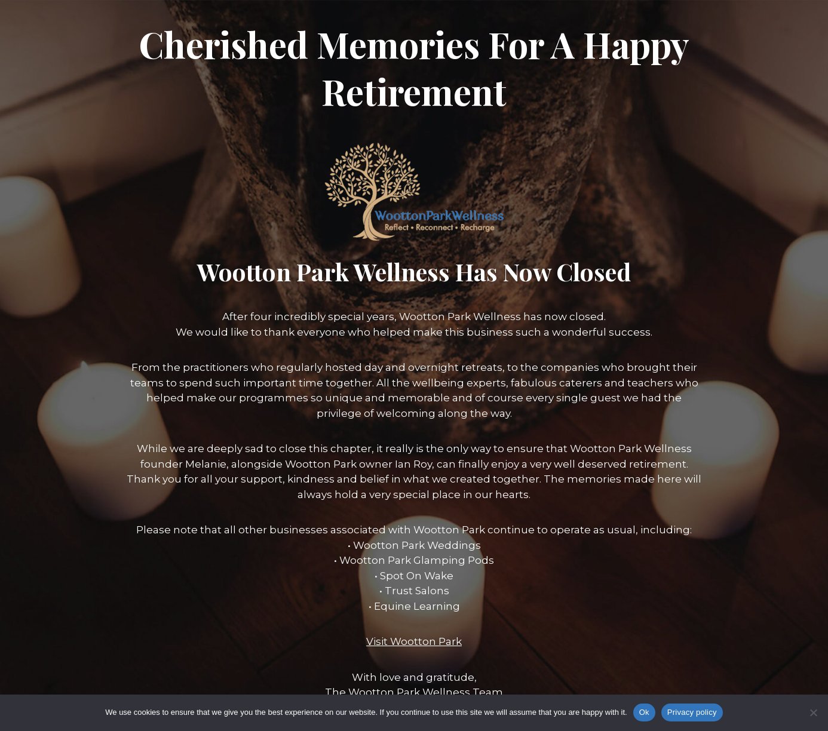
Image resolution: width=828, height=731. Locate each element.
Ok (644, 712)
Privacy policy (692, 712)
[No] (813, 712)
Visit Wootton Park (414, 641)
